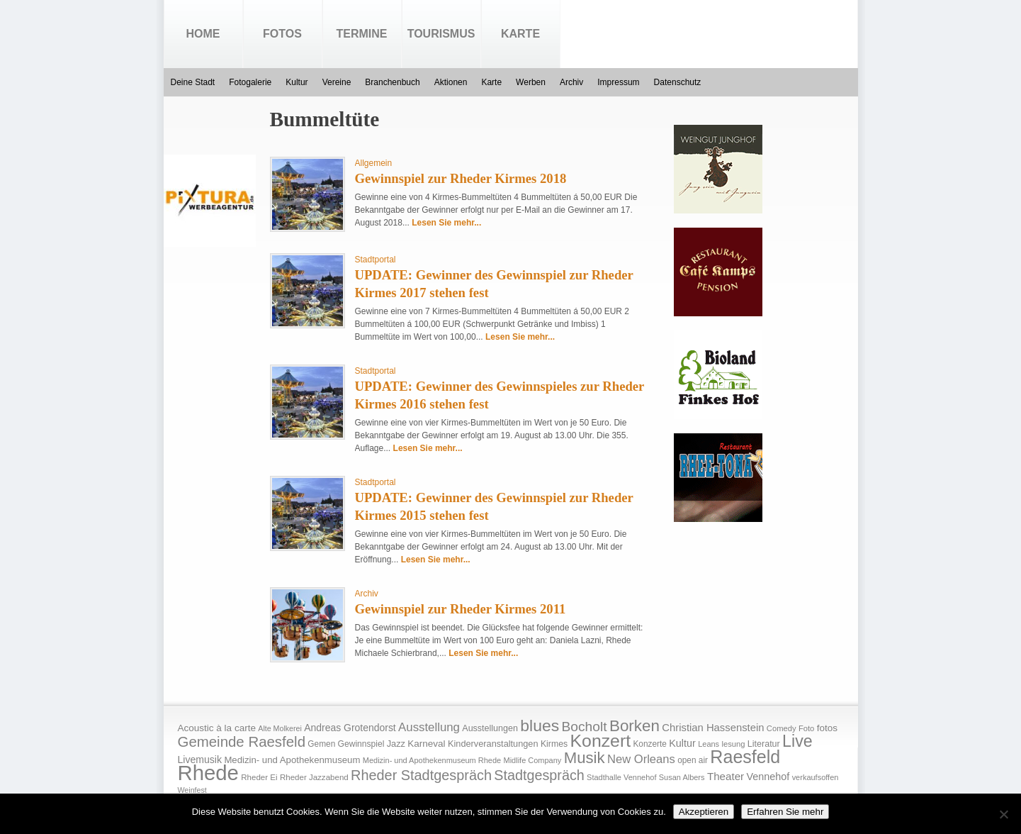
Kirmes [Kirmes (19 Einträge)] (554, 744)
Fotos (282, 34)
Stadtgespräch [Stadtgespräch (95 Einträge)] (539, 775)
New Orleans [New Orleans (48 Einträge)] (641, 759)
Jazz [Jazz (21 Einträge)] (396, 743)
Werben (531, 82)
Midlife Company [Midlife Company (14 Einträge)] (533, 760)
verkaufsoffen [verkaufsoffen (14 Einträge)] (815, 777)
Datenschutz (677, 82)
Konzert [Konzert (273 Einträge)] (600, 740)
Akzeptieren (703, 811)
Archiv (571, 82)
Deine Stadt (193, 82)
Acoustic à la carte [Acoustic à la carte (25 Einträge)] (217, 728)
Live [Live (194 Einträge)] (797, 741)
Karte (520, 34)
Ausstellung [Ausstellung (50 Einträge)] (429, 727)
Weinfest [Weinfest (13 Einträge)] (192, 790)
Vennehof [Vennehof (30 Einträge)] (767, 776)
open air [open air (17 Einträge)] (692, 760)
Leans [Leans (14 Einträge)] (708, 744)
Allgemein (374, 163)
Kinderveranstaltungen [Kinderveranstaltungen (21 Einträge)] (493, 743)
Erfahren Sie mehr (785, 811)
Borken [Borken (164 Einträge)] (634, 726)
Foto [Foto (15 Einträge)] (806, 728)
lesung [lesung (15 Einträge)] (733, 744)
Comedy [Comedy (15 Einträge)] (781, 728)
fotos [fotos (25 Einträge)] (827, 728)
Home (203, 34)
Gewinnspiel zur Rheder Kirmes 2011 (460, 608)
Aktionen (451, 82)
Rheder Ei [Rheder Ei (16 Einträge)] (259, 777)
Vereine (336, 82)
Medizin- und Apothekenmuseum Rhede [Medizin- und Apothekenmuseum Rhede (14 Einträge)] (432, 760)
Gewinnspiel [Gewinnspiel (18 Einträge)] (361, 744)
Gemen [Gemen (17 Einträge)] (321, 744)
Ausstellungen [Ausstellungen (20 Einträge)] (490, 728)
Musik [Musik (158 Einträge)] (584, 758)
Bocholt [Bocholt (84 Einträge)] (584, 726)
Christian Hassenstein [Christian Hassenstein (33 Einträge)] (713, 727)
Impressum (618, 82)
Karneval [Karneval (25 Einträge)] (426, 743)
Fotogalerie (250, 82)
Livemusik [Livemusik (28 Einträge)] (200, 759)
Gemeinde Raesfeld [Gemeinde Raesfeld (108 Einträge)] (242, 742)
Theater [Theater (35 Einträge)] (725, 776)
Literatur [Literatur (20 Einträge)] (764, 744)
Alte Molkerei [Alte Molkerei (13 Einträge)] (280, 728)
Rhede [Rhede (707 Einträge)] (208, 772)
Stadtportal (375, 260)
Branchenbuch (392, 82)
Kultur (297, 82)
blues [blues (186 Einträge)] (539, 725)
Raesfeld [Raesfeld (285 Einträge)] (745, 757)
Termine (362, 34)
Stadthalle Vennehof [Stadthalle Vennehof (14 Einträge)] (621, 777)
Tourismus (441, 34)
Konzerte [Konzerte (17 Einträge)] (649, 744)
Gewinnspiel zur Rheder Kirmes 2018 (461, 178)
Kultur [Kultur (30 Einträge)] (682, 743)
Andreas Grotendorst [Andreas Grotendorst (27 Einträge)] (350, 727)
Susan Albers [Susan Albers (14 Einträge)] (682, 777)
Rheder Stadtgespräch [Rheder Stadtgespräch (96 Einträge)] (421, 775)
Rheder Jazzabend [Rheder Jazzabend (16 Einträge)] (314, 777)
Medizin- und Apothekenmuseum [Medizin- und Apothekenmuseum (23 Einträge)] (292, 760)
